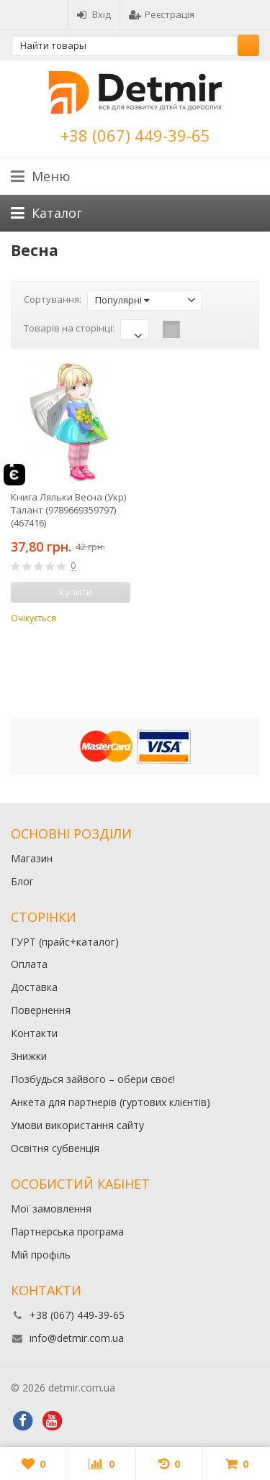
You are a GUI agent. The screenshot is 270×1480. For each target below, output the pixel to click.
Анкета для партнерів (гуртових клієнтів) (110, 1102)
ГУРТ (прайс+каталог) (65, 942)
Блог (22, 881)
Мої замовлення (51, 1208)
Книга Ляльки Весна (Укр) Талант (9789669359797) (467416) (68, 509)
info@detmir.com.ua (77, 1338)
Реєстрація (161, 14)
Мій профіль (41, 1254)
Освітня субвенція (55, 1148)
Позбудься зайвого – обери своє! (93, 1079)
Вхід (93, 14)
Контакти (34, 1033)
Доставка (34, 987)
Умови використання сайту (77, 1125)
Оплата (29, 964)
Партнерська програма (67, 1231)
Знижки (29, 1056)
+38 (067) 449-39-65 (135, 135)
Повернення (41, 1010)
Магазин (32, 858)
